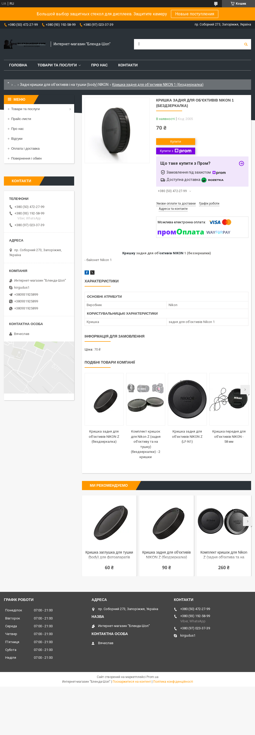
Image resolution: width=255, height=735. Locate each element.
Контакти (128, 65)
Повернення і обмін (26, 158)
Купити (175, 141)
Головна (18, 65)
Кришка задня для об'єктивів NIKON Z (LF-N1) (187, 436)
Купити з (175, 151)
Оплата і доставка (25, 148)
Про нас (99, 65)
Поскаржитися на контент (132, 681)
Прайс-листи (21, 119)
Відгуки (16, 139)
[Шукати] (246, 44)
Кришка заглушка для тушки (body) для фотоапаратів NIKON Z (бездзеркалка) (109, 555)
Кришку (128, 253)
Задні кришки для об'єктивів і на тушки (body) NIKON (64, 85)
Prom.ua (152, 677)
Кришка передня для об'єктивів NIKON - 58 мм (229, 436)
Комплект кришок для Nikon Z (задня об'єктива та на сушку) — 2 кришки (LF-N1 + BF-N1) (224, 555)
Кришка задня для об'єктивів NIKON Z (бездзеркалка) (104, 436)
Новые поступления (194, 13)
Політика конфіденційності (173, 681)
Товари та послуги (57, 65)
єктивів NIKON (171, 253)
